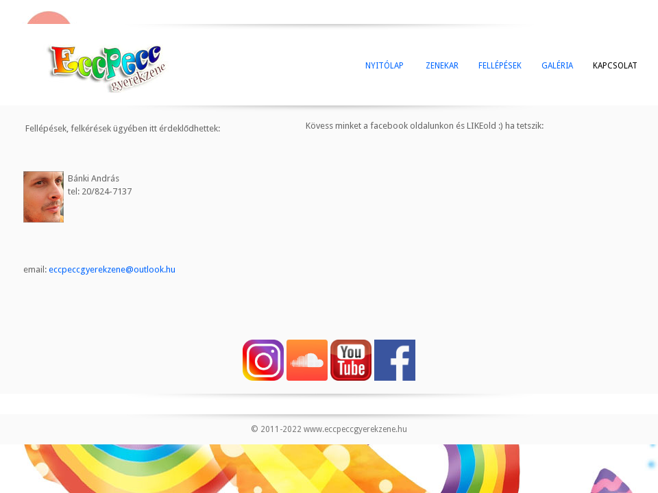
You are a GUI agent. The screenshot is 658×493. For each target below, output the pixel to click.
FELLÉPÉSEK (500, 66)
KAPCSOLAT (615, 66)
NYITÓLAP (384, 66)
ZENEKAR (441, 66)
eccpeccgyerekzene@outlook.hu (112, 269)
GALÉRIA (557, 66)
